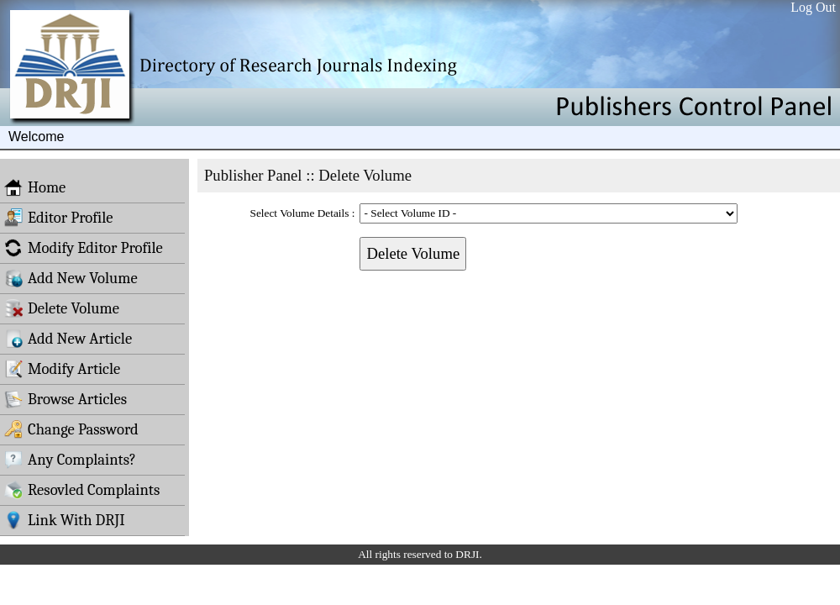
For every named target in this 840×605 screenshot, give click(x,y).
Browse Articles (65, 399)
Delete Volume (61, 308)
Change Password (71, 429)
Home (35, 187)
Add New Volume (71, 278)
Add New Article (68, 338)
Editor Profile (58, 217)
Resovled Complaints (82, 490)
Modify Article (62, 369)
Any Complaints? (70, 459)
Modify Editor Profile (83, 248)
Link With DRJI (64, 520)
